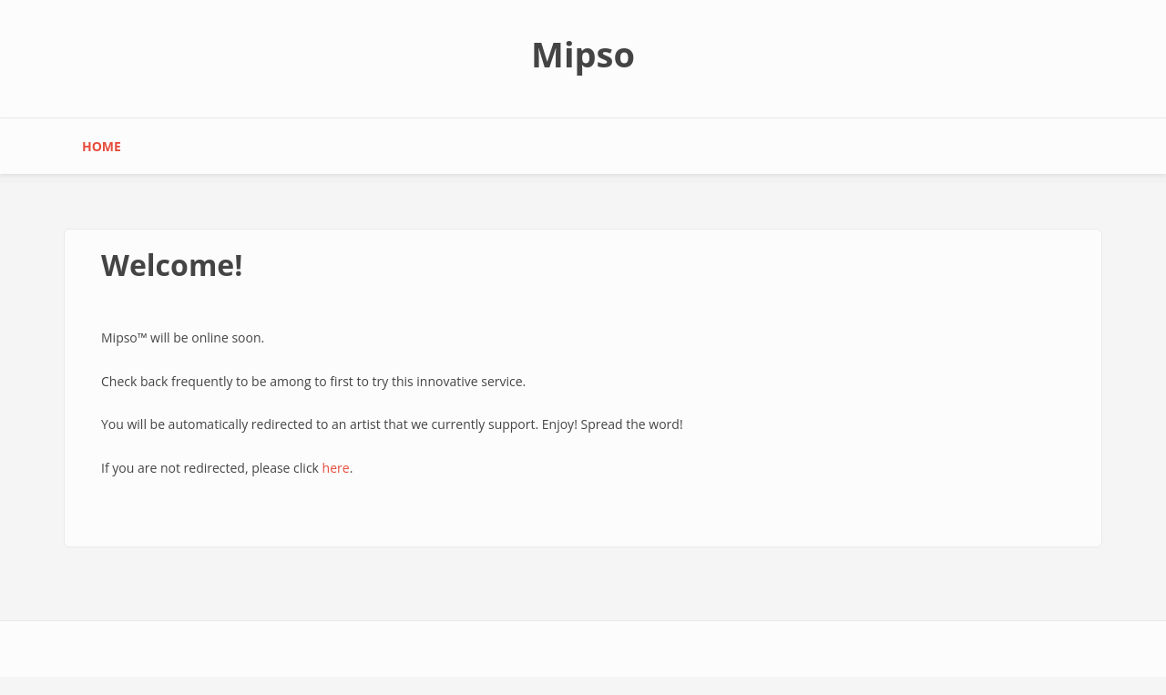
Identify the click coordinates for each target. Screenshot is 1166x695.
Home (101, 146)
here (336, 467)
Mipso (583, 53)
